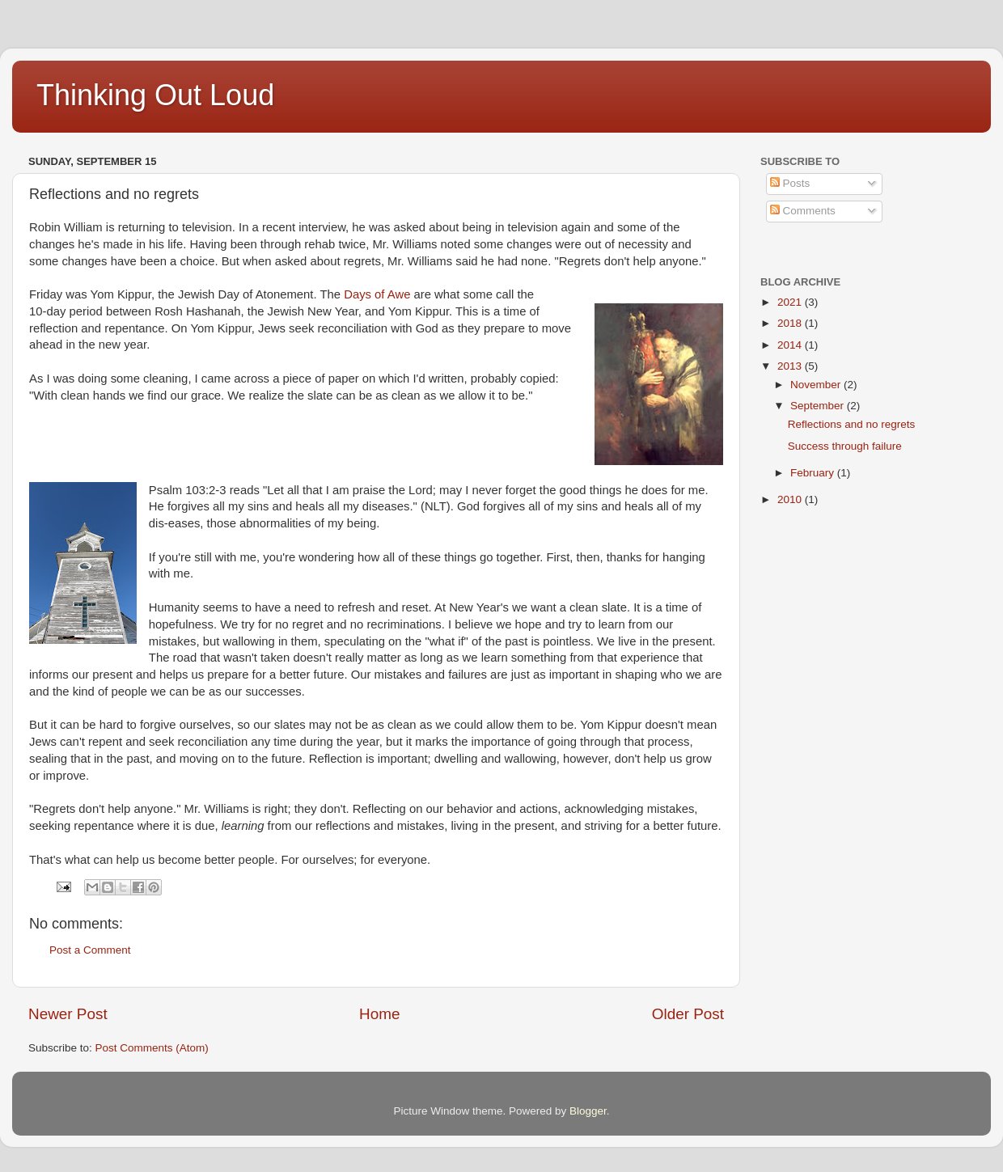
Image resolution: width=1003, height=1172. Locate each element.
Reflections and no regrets (852, 424)
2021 (791, 302)
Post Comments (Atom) (152, 1048)
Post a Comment (90, 950)
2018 (791, 323)
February (813, 473)
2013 (791, 366)
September (818, 406)
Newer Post (68, 1013)
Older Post (688, 1013)
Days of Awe (377, 294)
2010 (791, 499)
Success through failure (845, 446)
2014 (791, 345)
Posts (790, 183)
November (817, 385)
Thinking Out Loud (155, 95)
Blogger (588, 1111)
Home (379, 1013)
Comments (803, 211)
